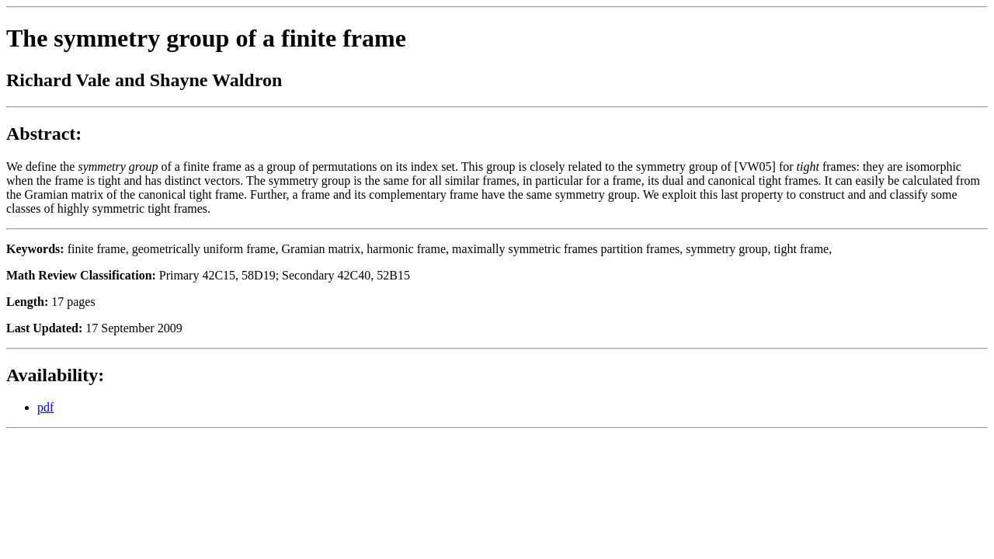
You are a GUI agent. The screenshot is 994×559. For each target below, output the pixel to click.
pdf (45, 407)
